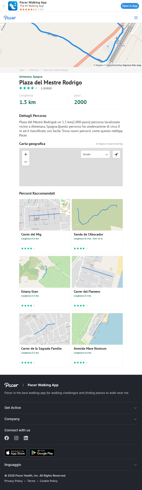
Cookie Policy (49, 481)
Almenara (34, 70)
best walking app (34, 393)
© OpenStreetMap (113, 65)
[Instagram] (16, 438)
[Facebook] (6, 438)
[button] (3, 6)
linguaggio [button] (12, 465)
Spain (22, 70)
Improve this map (132, 65)
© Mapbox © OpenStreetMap (109, 143)
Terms (31, 481)
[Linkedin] (26, 438)
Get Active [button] (12, 408)
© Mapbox (98, 65)
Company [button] (12, 419)
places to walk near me (112, 393)
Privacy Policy (13, 481)
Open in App (130, 5)
